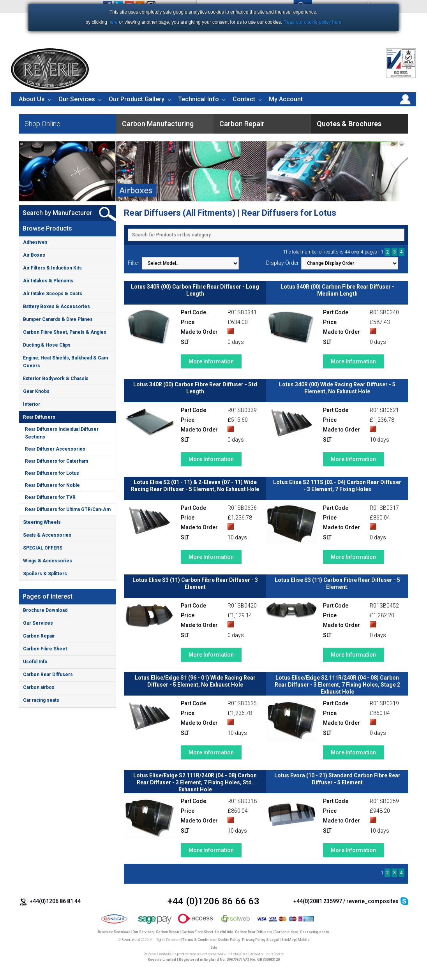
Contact (244, 99)
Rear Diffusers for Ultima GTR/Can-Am (68, 509)
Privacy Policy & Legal (260, 940)
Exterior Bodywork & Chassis (55, 378)
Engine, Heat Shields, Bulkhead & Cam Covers (65, 361)
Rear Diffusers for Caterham (56, 461)
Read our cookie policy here (313, 22)
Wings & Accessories (47, 561)
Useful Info (35, 661)
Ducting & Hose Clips (47, 345)
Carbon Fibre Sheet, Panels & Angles (64, 332)
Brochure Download (45, 610)
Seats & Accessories (47, 535)
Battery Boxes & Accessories (56, 306)
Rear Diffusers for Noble (52, 485)
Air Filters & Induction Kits (52, 268)
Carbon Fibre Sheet (45, 649)
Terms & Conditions (199, 940)
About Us (32, 99)
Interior (31, 404)
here (113, 22)
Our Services (76, 99)
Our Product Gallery (136, 99)
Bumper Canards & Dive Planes (58, 319)
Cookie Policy (229, 940)
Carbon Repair (39, 636)
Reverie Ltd (131, 940)
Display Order (282, 263)
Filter (133, 263)
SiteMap (288, 940)
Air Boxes (34, 255)
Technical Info (198, 99)
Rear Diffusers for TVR (50, 497)
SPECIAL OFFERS (42, 548)
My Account (286, 99)
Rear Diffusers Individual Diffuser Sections (62, 433)
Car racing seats (41, 700)
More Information (211, 361)
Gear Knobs (36, 391)
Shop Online (42, 124)
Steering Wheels (42, 522)
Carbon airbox (38, 687)
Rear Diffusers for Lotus (52, 473)
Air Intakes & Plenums (48, 281)
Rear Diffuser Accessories (55, 449)
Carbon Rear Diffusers (48, 674)
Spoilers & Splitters (45, 573)
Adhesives (35, 242)
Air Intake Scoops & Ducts (52, 293)
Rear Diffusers (39, 417)
